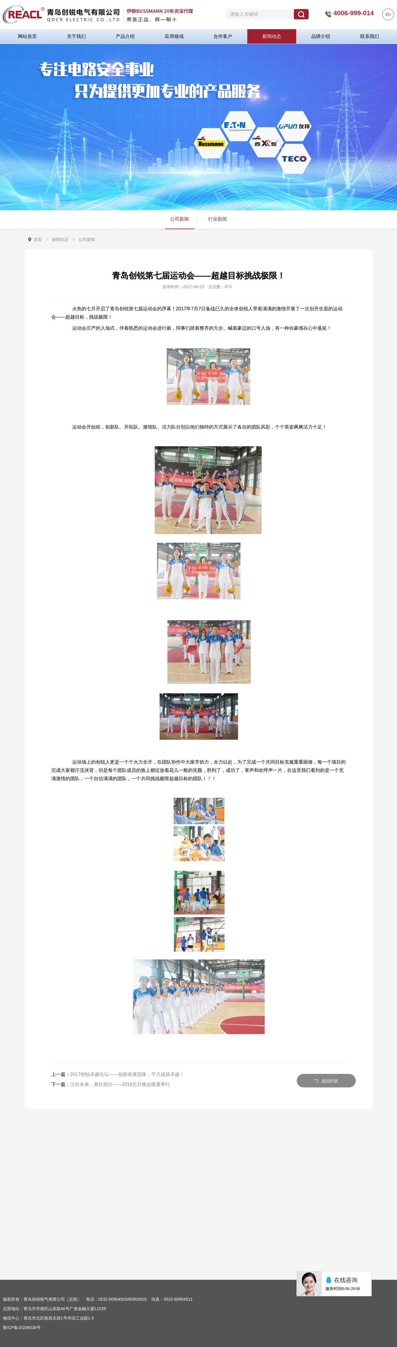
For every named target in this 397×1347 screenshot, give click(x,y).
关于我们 (76, 33)
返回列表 (326, 1080)
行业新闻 (217, 219)
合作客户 (222, 33)
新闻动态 (271, 33)
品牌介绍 (320, 33)
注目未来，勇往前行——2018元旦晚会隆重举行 (120, 1084)
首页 (38, 239)
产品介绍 (125, 33)
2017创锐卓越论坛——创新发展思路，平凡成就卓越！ (127, 1074)
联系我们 (369, 33)
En (388, 11)
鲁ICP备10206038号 (22, 1327)
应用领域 (174, 33)
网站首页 (27, 33)
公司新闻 (179, 219)
